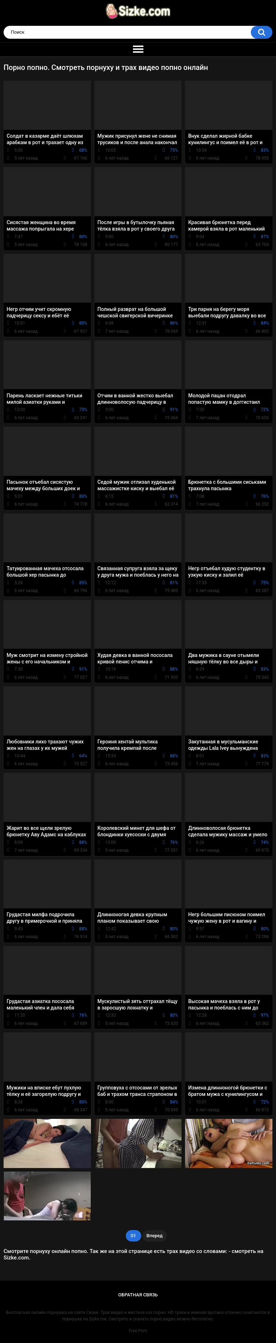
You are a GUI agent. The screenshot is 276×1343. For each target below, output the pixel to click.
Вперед (155, 1235)
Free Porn (138, 1330)
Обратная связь (138, 1294)
